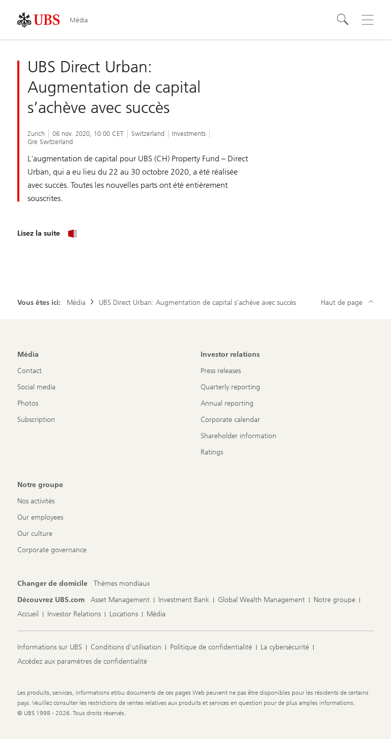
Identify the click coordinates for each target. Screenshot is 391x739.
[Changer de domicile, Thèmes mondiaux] (122, 584)
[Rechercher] (343, 20)
